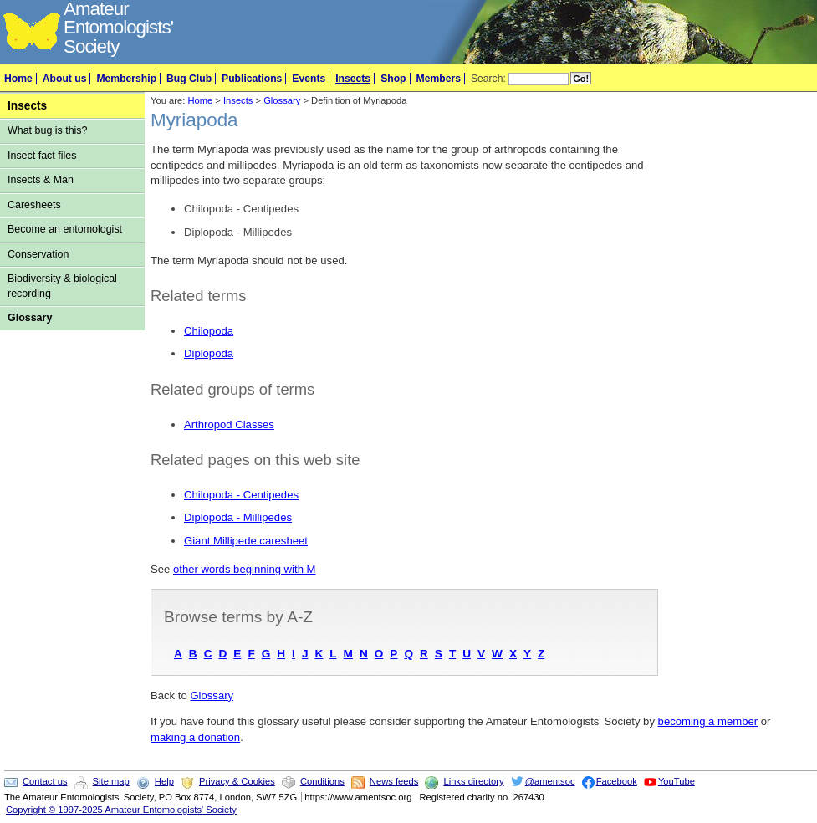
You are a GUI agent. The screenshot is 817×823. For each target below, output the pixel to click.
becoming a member (708, 721)
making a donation (195, 737)
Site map (111, 781)
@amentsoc (550, 781)
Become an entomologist (65, 229)
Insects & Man (41, 180)
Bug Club (189, 78)
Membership (126, 78)
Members (438, 78)
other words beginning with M (244, 569)
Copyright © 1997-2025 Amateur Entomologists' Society (121, 810)
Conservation (38, 254)
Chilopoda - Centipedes (241, 494)
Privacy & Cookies (237, 781)
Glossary (30, 318)
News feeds (394, 781)
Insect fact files (42, 155)
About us (65, 78)
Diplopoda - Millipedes (238, 517)
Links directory (473, 781)
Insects (352, 78)
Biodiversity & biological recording (62, 286)
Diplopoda (208, 353)
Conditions (322, 781)
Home (18, 78)
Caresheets (34, 205)
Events (308, 78)
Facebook (616, 781)
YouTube (676, 781)
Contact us (45, 781)
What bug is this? (48, 130)
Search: (488, 78)
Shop (393, 78)
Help (164, 781)
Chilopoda (208, 331)
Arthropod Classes (229, 424)
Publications (252, 78)
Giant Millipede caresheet (246, 540)
